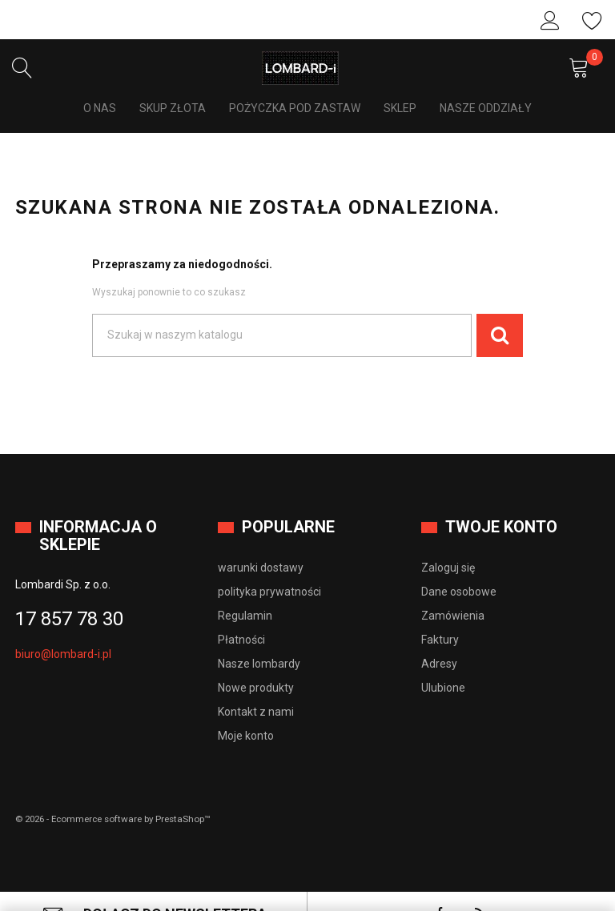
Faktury (440, 614)
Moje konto (246, 710)
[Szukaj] (282, 310)
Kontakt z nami (256, 686)
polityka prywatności (269, 566)
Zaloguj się (550, 21)
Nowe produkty (256, 662)
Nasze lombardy (259, 638)
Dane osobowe (458, 566)
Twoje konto (501, 502)
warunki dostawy (260, 542)
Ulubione (592, 21)
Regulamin (245, 590)
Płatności (241, 614)
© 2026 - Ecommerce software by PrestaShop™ (119, 793)
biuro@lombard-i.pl (63, 629)
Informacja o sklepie (98, 510)
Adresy (439, 638)
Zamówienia (452, 590)
